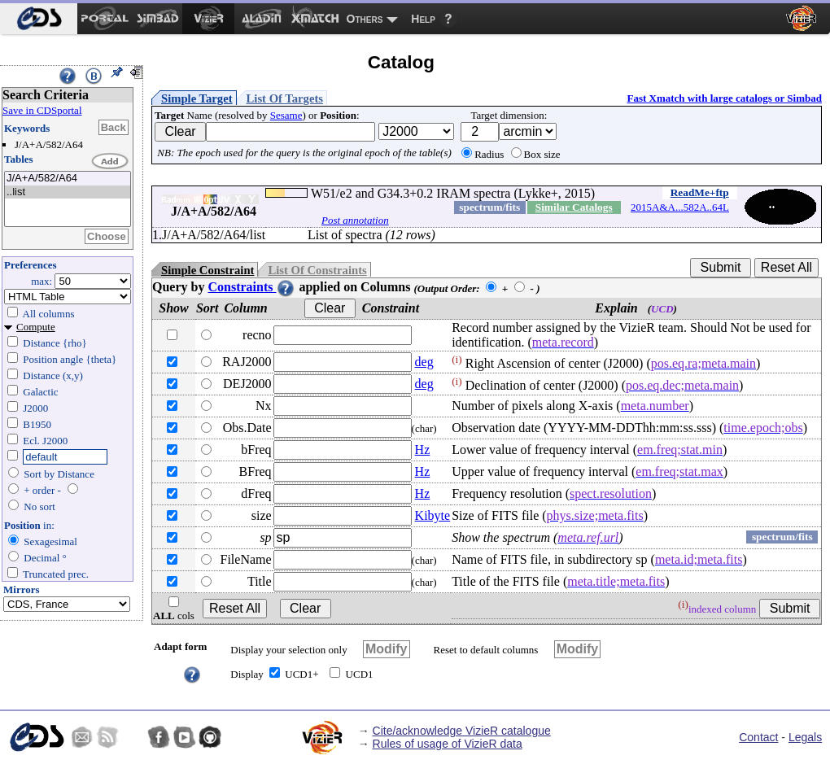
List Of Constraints (317, 270)
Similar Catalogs (574, 207)
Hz (422, 449)
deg (424, 362)
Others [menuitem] (365, 18)
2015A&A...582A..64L (680, 207)
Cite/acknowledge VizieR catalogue (462, 730)
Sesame (286, 115)
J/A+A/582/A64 (67, 179)
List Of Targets (285, 98)
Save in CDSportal (42, 110)
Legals (805, 737)
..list (67, 192)
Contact (758, 737)
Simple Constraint (207, 270)
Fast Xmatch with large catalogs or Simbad (724, 98)
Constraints (251, 287)
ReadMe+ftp (700, 192)
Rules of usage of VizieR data (447, 743)
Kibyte (433, 515)
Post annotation (355, 220)
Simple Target (197, 98)
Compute (35, 327)
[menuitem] (38, 18)
